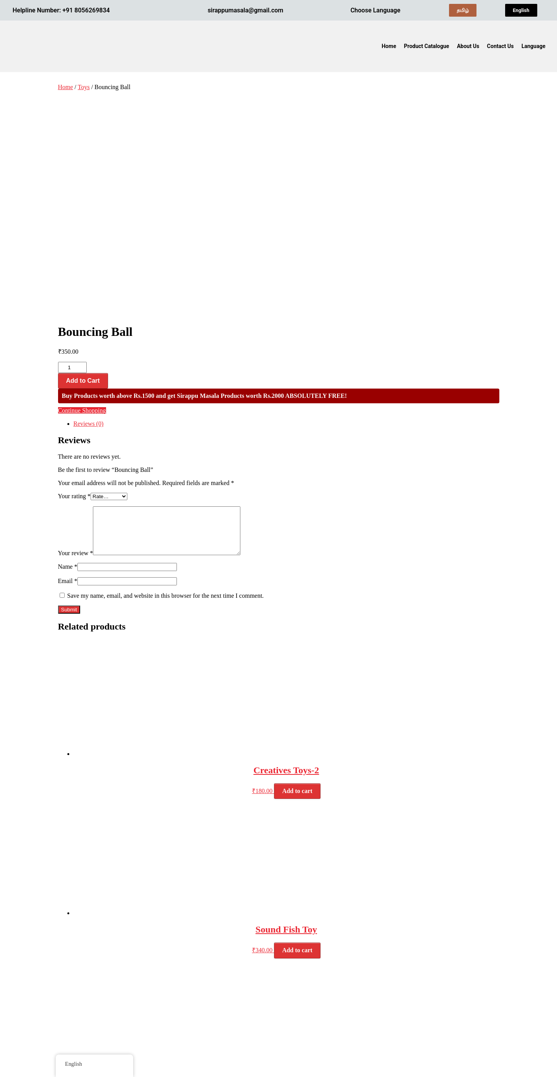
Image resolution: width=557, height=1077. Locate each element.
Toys (84, 87)
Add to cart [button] (297, 573)
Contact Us (500, 46)
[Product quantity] (72, 140)
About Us (468, 46)
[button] (535, 46)
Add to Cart (83, 153)
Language (533, 46)
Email (67, 363)
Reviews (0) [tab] (89, 196)
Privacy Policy (411, 969)
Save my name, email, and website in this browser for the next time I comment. (165, 378)
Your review (75, 335)
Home (389, 46)
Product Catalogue (426, 46)
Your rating (74, 269)
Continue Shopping (82, 183)
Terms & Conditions (418, 963)
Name (67, 349)
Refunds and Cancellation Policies (435, 975)
